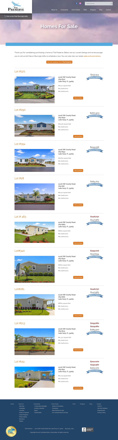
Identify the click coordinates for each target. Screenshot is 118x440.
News (36, 410)
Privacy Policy (101, 412)
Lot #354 (20, 143)
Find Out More (78, 98)
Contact (108, 10)
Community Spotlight (40, 406)
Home (12, 404)
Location (21, 410)
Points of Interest (24, 412)
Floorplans (55, 408)
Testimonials (38, 412)
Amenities (22, 408)
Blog (100, 10)
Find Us (99, 406)
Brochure (22, 419)
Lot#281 (19, 289)
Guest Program (23, 414)
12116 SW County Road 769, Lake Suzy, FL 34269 (48, 428)
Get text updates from (59, 62)
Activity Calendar (39, 408)
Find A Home (76, 10)
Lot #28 (19, 178)
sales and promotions (92, 56)
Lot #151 (20, 361)
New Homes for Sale (58, 410)
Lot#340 (20, 250)
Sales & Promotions (57, 406)
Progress (93, 10)
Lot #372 (20, 71)
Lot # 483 (20, 216)
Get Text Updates (102, 408)
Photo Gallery (23, 417)
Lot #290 (20, 109)
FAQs (85, 10)
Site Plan (21, 406)
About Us (54, 10)
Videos (21, 421)
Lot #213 (20, 323)
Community (64, 10)
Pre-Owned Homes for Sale (60, 412)
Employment (101, 410)
